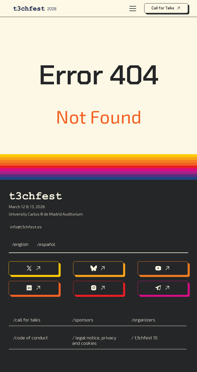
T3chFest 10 (145, 337)
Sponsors (83, 319)
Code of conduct (31, 337)
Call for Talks (166, 8)
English (21, 244)
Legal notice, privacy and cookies (94, 340)
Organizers (144, 319)
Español (47, 244)
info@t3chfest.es (26, 226)
